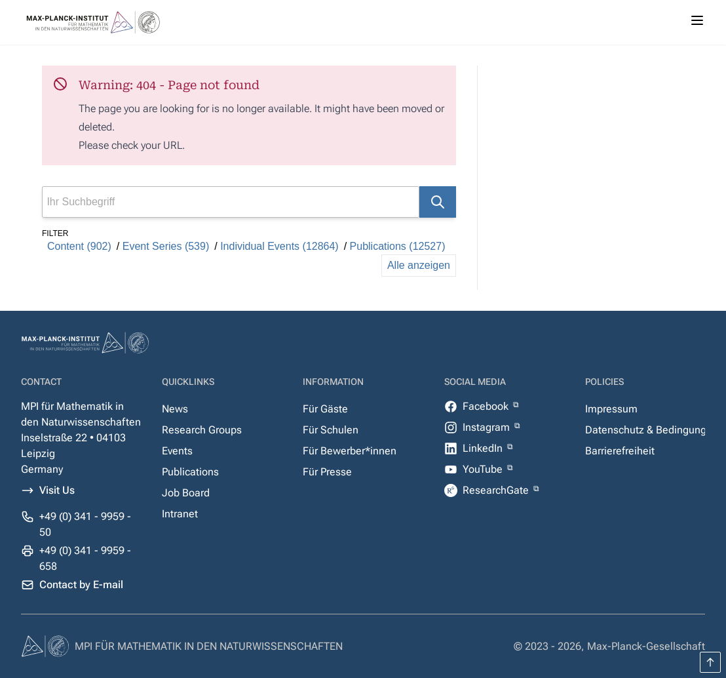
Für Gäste (325, 409)
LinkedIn (484, 448)
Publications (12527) (398, 246)
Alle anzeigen (418, 265)
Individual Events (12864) (279, 246)
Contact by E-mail (81, 584)
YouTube (484, 469)
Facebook (487, 406)
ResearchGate (497, 490)
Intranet (180, 514)
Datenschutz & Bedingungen (651, 430)
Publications (190, 472)
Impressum (611, 409)
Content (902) (79, 246)
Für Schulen (330, 430)
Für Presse (327, 472)
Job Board (186, 493)
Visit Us (57, 490)
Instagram (487, 427)
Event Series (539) (166, 246)
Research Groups (202, 430)
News (175, 409)
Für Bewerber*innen (349, 451)
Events (177, 451)
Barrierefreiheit (620, 451)
